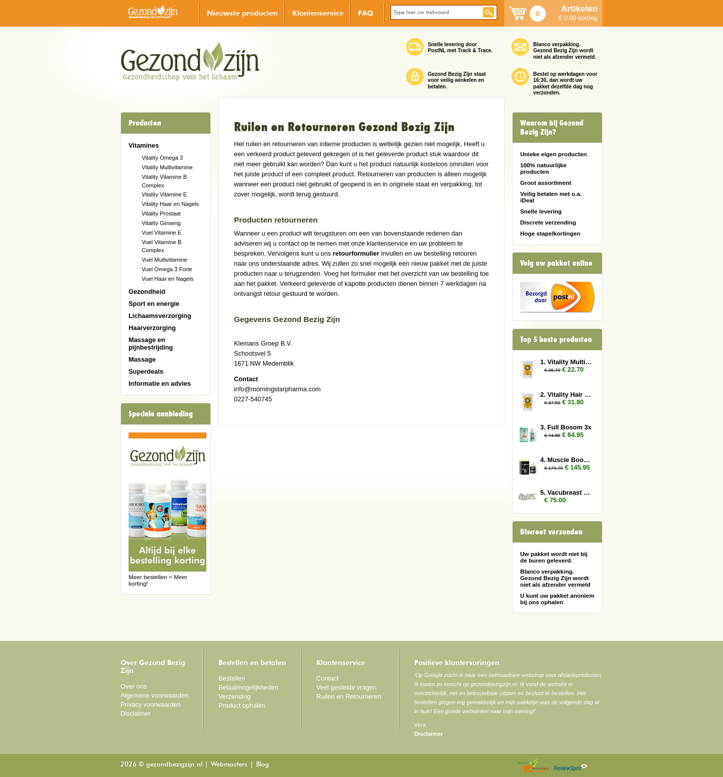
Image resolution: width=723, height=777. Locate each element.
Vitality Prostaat (161, 213)
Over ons (133, 686)
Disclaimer (135, 713)
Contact (327, 678)
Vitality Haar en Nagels (170, 204)
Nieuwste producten (242, 13)
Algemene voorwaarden (154, 695)
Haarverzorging (152, 327)
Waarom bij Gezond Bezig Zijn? (551, 128)
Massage (142, 359)
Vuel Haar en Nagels (167, 279)
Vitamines (144, 145)
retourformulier (356, 253)
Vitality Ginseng (161, 223)
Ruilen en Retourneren (348, 696)
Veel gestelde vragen (346, 687)
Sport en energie (154, 303)
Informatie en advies (160, 383)
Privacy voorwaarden (150, 704)
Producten (145, 123)
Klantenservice (317, 13)
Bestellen (231, 678)
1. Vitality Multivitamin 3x (566, 362)
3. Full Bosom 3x (565, 427)
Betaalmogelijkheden (248, 687)
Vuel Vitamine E (161, 233)
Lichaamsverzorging (160, 315)
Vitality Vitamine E (164, 194)
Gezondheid (147, 291)
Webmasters (229, 764)
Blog (262, 764)
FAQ (366, 13)
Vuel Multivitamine (164, 260)
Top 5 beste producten (556, 339)
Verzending (234, 696)
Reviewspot (570, 766)
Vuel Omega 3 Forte (167, 269)
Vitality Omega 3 (162, 158)
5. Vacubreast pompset (566, 492)
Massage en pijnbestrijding (151, 343)
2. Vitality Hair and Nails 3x (566, 394)
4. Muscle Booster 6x (566, 460)
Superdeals (146, 371)
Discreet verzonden (551, 531)
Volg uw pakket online (556, 263)
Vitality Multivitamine (167, 167)
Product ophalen (241, 705)
